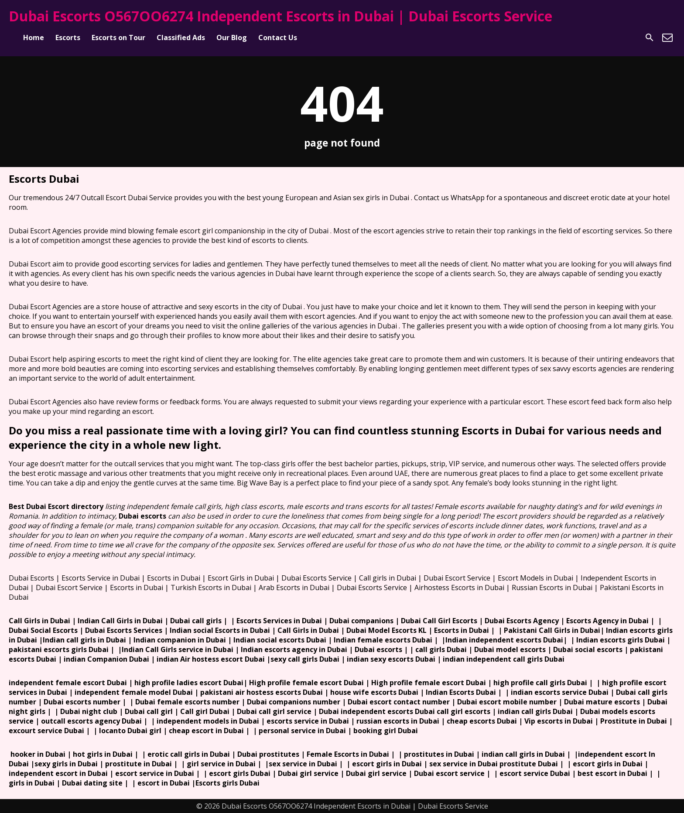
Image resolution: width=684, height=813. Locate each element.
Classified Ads (181, 37)
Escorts (67, 37)
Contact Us (277, 37)
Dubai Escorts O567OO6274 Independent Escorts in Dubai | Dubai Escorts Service (280, 16)
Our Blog (231, 37)
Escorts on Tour (118, 37)
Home (33, 37)
